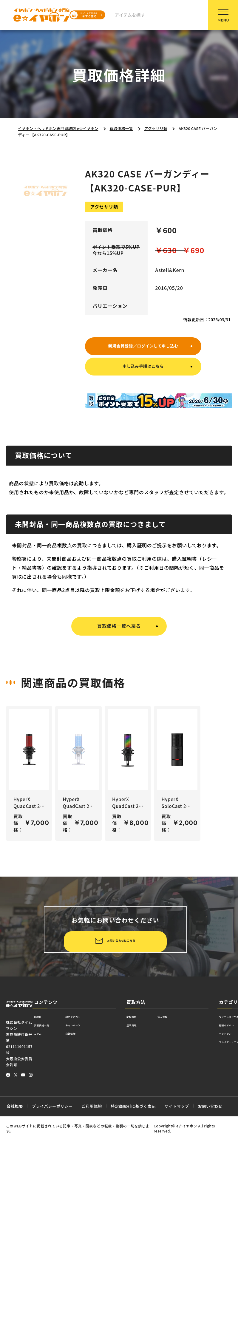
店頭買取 (135, 1215)
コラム (41, 1225)
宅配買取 (135, 1205)
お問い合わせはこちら (79, 1126)
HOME (41, 1205)
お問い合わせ (210, 1293)
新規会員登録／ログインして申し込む (143, 346)
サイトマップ (177, 1293)
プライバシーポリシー (52, 1293)
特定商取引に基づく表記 (133, 1293)
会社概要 (15, 1293)
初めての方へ (93, 1205)
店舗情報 (88, 1225)
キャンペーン (93, 1215)
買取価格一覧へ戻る (118, 631)
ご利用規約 (91, 1293)
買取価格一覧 (48, 1215)
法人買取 (175, 1205)
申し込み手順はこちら (143, 370)
